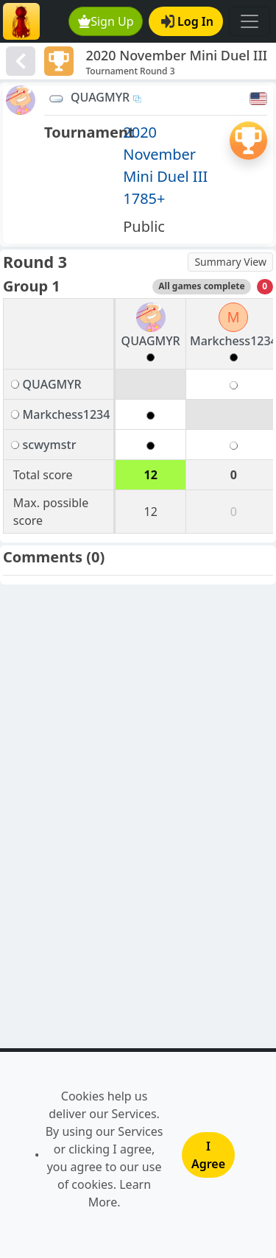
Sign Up (106, 21)
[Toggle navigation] (249, 21)
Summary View (230, 262)
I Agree (208, 1155)
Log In (187, 21)
